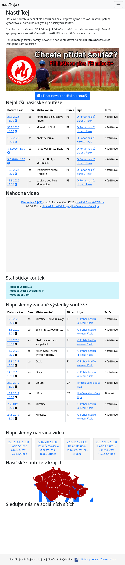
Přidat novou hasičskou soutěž (62, 96)
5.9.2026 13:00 (16, 159)
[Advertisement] (62, 531)
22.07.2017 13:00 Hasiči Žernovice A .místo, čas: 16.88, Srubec (48, 450)
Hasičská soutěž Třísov (90, 202)
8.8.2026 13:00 (16, 148)
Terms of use (108, 559)
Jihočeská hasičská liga (56, 206)
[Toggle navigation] (118, 4)
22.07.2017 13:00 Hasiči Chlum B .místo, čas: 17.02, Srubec (106, 450)
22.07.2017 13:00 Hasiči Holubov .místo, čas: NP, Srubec (77, 450)
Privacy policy (89, 559)
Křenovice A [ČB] (32, 202)
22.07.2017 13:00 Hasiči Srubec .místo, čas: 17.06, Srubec (18, 450)
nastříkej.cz (10, 4)
